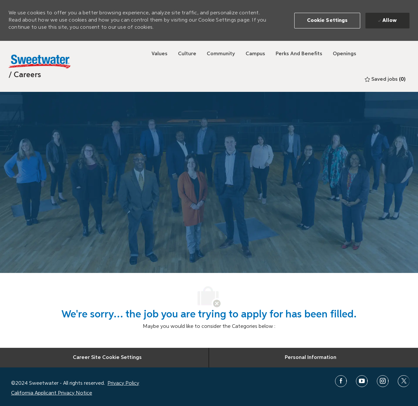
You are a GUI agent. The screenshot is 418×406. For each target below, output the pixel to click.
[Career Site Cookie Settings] (107, 357)
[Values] (160, 54)
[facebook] (341, 381)
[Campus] (255, 54)
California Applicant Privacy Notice (51, 393)
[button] (327, 20)
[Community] (221, 54)
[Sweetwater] (39, 61)
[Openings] (344, 54)
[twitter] (404, 381)
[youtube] (362, 381)
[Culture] (187, 54)
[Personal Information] (310, 357)
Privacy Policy (123, 383)
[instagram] (383, 381)
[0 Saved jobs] (385, 79)
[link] (24, 75)
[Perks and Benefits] (299, 54)
